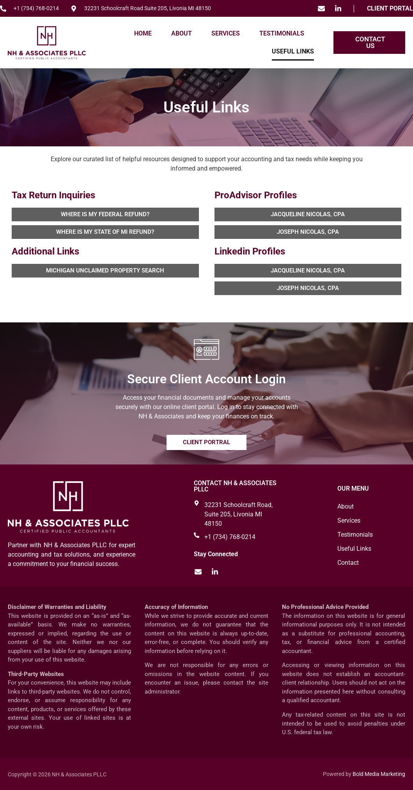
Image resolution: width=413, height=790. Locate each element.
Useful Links (293, 51)
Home (143, 33)
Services (225, 33)
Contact (348, 562)
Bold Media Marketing (379, 774)
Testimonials (281, 33)
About (181, 33)
